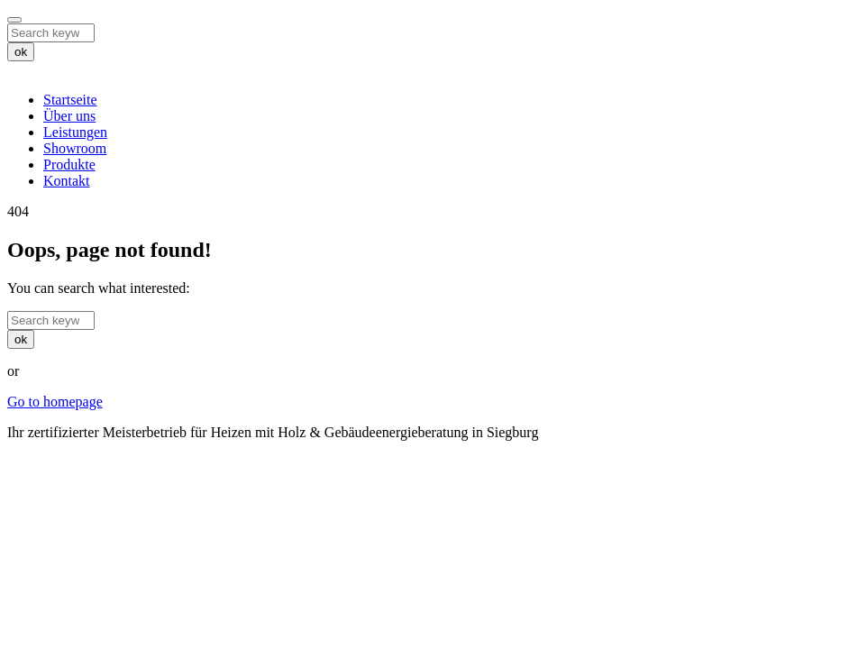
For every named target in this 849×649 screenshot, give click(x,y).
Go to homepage (55, 401)
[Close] (14, 20)
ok (20, 52)
